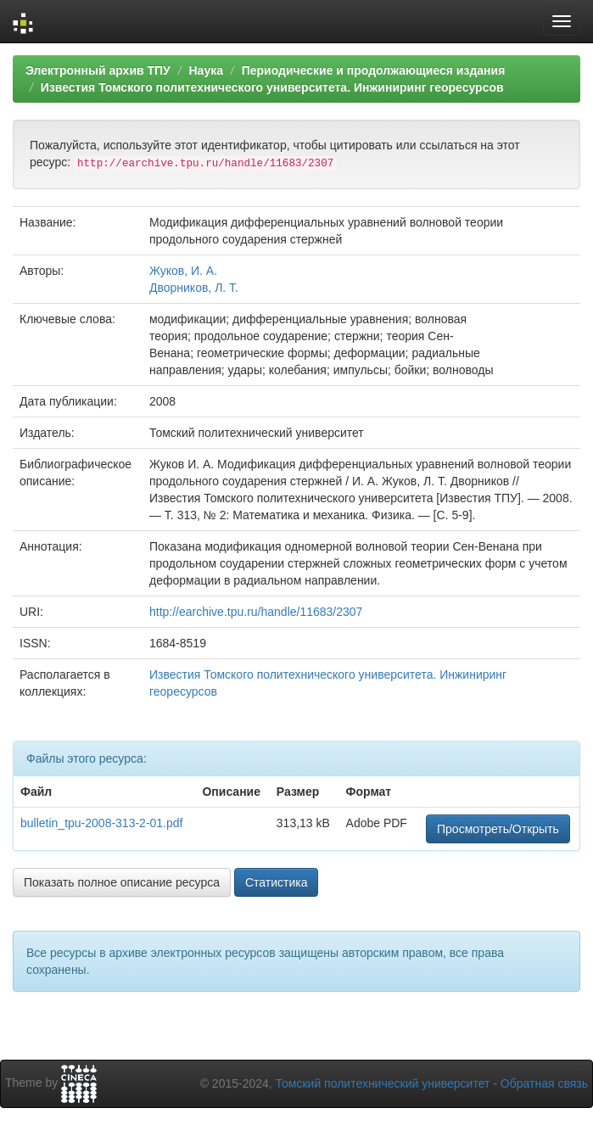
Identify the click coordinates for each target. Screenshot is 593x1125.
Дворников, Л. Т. (193, 287)
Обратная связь (544, 1083)
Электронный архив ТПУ (98, 70)
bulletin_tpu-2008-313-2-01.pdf (101, 823)
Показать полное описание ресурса (122, 882)
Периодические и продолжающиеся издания (374, 70)
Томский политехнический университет (383, 1083)
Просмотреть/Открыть (498, 829)
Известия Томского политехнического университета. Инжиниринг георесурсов (272, 87)
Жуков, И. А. (183, 270)
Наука (205, 70)
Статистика (276, 882)
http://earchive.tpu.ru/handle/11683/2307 (255, 611)
